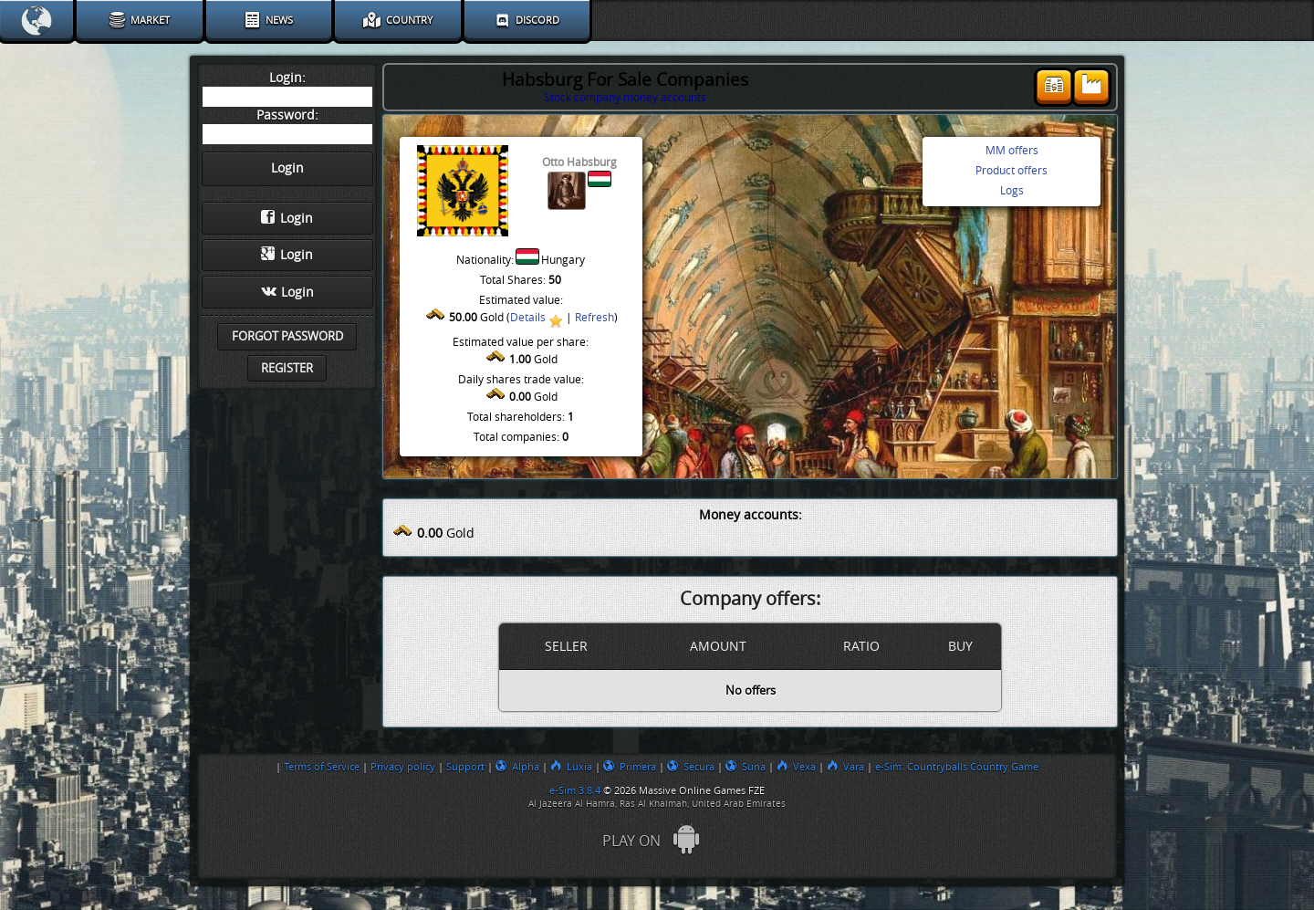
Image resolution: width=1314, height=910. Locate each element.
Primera (629, 766)
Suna (745, 766)
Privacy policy (402, 766)
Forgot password (287, 336)
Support (465, 766)
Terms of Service (322, 766)
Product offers (1011, 170)
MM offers (1012, 150)
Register (287, 368)
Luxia (571, 766)
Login (287, 218)
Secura (690, 766)
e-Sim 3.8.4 (574, 790)
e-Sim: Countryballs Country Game (956, 766)
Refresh (594, 317)
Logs (1012, 190)
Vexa (796, 766)
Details (528, 317)
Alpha (517, 766)
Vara (845, 766)
